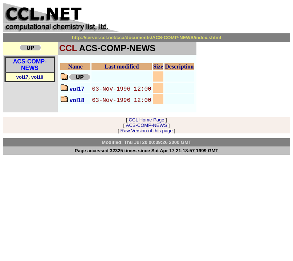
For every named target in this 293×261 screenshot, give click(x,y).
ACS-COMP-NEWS (29, 64)
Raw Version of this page (147, 130)
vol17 (22, 77)
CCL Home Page (146, 120)
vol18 (37, 77)
